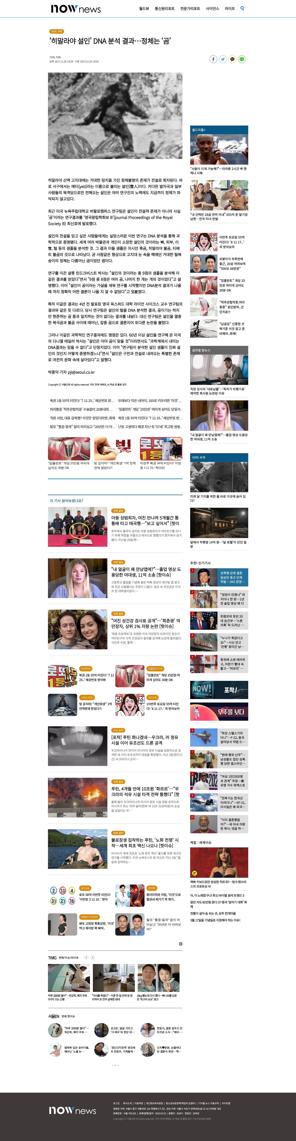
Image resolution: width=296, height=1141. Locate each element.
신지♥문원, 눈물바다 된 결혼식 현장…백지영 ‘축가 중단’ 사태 (169, 1051)
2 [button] (115, 1065)
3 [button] (118, 1065)
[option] (67, 984)
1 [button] (112, 1065)
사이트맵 (226, 1103)
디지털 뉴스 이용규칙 (208, 1103)
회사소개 (127, 1103)
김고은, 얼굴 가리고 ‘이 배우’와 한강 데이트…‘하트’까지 (122, 1032)
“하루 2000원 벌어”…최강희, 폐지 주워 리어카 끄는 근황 (112, 997)
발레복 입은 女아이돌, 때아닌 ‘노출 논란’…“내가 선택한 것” (76, 1051)
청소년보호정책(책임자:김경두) (181, 1103)
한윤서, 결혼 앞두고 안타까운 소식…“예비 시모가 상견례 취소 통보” (65, 997)
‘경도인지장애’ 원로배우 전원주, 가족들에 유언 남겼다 (123, 1051)
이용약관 (138, 1103)
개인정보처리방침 (154, 1103)
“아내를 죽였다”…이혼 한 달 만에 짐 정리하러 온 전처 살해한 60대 (157, 997)
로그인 (116, 1103)
